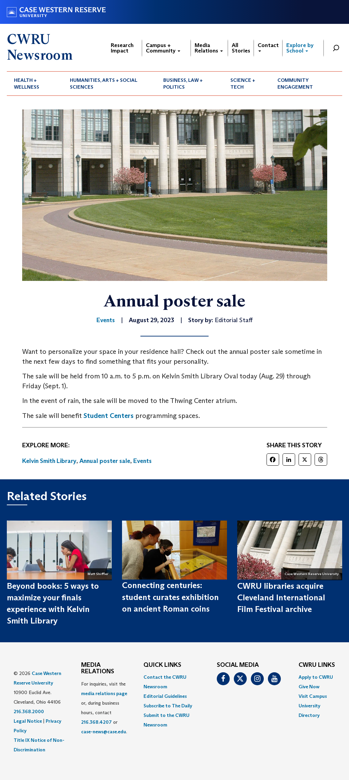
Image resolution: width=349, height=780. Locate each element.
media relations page (104, 693)
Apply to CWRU (316, 677)
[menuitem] (35, 83)
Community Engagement (295, 83)
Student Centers (109, 415)
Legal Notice (28, 721)
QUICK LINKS (162, 665)
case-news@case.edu (103, 732)
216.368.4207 (96, 722)
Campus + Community (163, 48)
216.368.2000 (29, 711)
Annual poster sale (104, 461)
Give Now (309, 687)
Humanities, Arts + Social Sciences (103, 83)
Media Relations (209, 48)
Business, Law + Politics (183, 83)
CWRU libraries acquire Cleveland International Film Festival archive (281, 597)
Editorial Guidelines (165, 696)
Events (142, 461)
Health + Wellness (26, 83)
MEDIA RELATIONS (97, 668)
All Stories (241, 48)
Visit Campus (313, 696)
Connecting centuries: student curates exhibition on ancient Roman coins (170, 597)
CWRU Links (317, 665)
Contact (268, 47)
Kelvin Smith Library (49, 461)
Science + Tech (242, 83)
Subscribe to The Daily (167, 706)
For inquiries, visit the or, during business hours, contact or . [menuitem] (104, 708)
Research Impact (122, 48)
